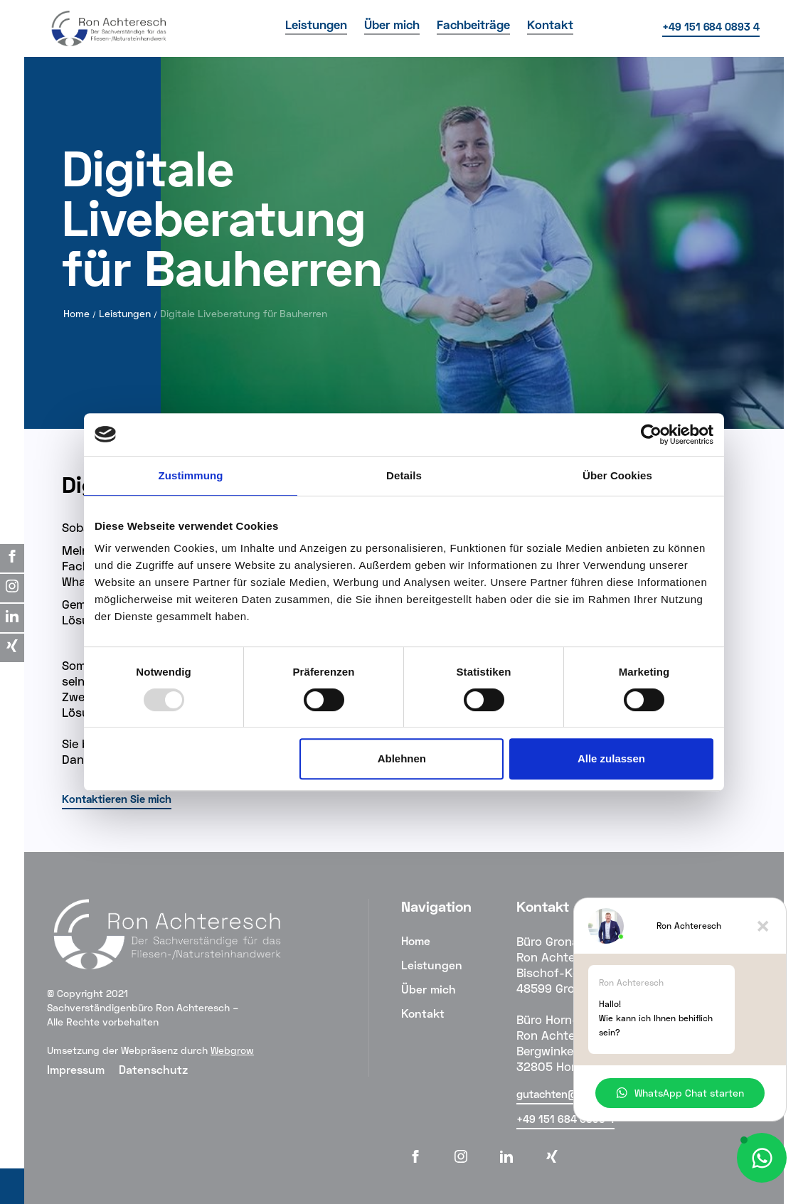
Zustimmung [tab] (191, 475)
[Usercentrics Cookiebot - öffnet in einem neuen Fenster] (651, 434)
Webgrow (232, 1050)
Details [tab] (404, 475)
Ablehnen (402, 758)
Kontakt (423, 1013)
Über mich (428, 989)
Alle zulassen (611, 758)
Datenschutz (153, 1069)
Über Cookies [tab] (617, 475)
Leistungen (125, 313)
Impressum (76, 1069)
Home (76, 313)
